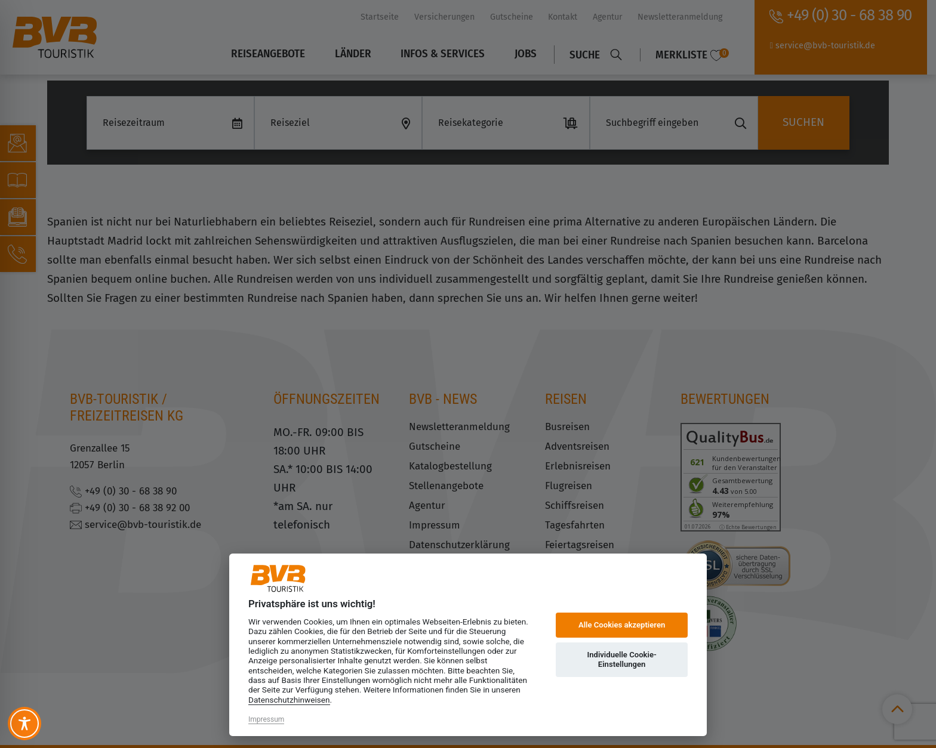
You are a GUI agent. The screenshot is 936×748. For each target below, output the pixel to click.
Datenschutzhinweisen (289, 699)
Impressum (266, 719)
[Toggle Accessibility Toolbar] (24, 723)
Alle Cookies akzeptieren (621, 624)
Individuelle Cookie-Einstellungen (621, 659)
